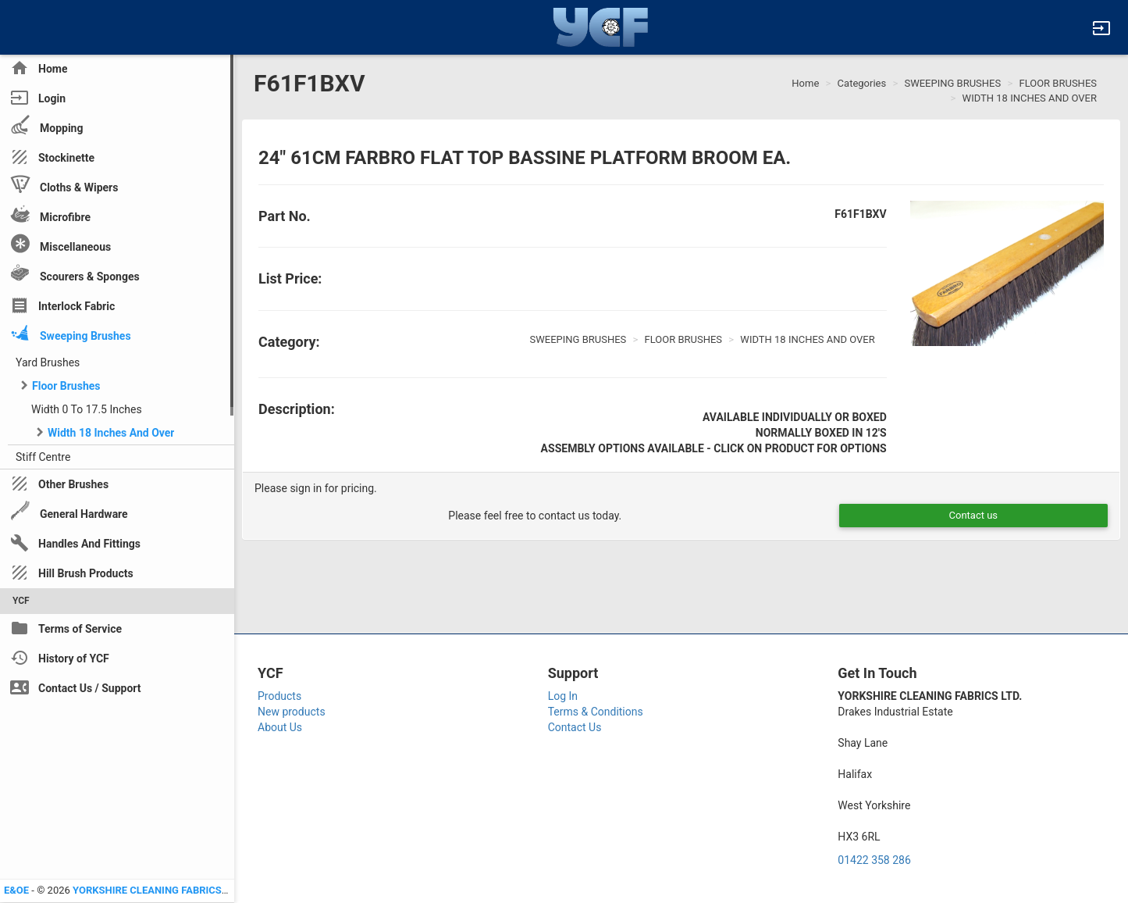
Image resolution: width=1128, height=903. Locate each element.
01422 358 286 (874, 860)
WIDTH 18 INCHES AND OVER (1030, 98)
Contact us (973, 515)
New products (292, 711)
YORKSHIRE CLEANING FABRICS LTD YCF (167, 890)
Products (279, 696)
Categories (862, 83)
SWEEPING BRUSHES (952, 83)
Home (805, 83)
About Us (280, 727)
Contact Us (575, 727)
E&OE (16, 890)
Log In (563, 696)
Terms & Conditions (595, 711)
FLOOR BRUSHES (1058, 83)
